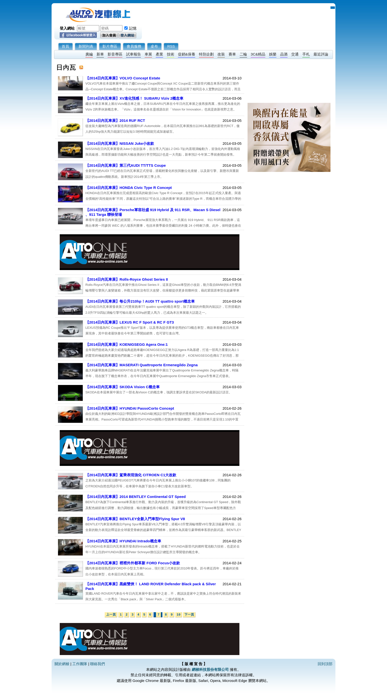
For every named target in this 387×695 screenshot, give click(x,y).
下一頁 (189, 615)
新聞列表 (85, 46)
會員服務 (134, 46)
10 (179, 615)
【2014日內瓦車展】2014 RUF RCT (115, 120)
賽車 (232, 54)
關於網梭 (62, 664)
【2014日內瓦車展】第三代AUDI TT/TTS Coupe (125, 165)
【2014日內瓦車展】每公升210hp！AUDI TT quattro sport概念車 (140, 301)
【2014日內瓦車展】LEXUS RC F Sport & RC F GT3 (129, 322)
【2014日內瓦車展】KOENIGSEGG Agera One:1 (126, 344)
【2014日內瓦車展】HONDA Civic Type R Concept (128, 187)
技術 (170, 54)
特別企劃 (206, 54)
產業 (159, 54)
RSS (171, 46)
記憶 (132, 28)
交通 (295, 54)
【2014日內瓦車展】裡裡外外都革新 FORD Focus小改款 (132, 563)
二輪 (243, 54)
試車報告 (133, 54)
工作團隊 (79, 664)
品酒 (284, 54)
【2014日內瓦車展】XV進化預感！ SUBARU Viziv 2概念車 (134, 98)
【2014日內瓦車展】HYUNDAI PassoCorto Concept (129, 408)
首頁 (65, 46)
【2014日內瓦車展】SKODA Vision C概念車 (122, 387)
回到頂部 (325, 664)
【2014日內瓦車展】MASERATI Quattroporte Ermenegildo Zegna (141, 365)
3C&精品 (258, 54)
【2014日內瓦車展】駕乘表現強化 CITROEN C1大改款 (130, 475)
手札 (306, 54)
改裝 (221, 54)
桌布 (154, 46)
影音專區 (115, 54)
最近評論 (320, 54)
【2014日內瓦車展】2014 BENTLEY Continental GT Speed (135, 496)
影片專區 (109, 46)
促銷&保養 (186, 54)
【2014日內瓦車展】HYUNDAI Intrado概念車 (123, 541)
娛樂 (272, 54)
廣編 (89, 54)
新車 (100, 54)
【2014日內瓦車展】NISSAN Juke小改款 (119, 143)
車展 (148, 54)
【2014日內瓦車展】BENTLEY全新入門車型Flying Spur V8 (135, 519)
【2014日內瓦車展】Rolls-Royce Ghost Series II (126, 279)
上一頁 (111, 615)
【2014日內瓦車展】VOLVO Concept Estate (122, 78)
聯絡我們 (97, 664)
